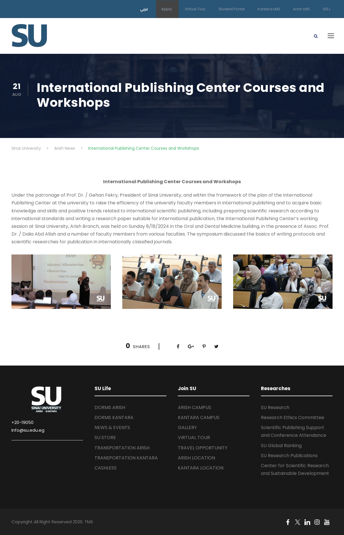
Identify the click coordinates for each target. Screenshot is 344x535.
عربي (144, 8)
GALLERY (187, 427)
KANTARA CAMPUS (198, 417)
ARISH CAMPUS (194, 407)
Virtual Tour (195, 9)
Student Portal (232, 9)
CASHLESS (106, 468)
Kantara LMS (268, 9)
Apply (166, 9)
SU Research (275, 407)
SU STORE (105, 437)
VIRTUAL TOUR (194, 437)
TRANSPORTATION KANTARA (126, 458)
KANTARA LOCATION (200, 468)
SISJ (326, 9)
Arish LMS (301, 9)
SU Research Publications (289, 455)
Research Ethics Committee (292, 417)
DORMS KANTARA (114, 417)
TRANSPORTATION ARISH (122, 448)
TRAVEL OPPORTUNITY (202, 448)
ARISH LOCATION (196, 458)
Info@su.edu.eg (27, 430)
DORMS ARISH (110, 407)
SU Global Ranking (281, 445)
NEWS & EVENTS (112, 427)
